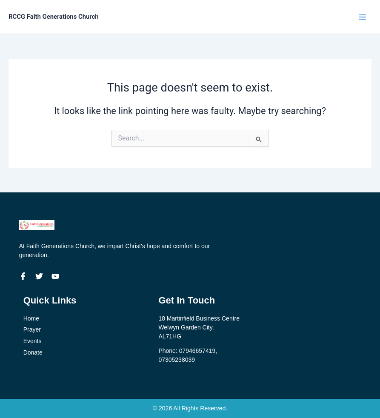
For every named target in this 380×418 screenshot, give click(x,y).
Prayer (32, 329)
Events (32, 341)
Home (31, 318)
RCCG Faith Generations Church (58, 17)
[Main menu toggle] (362, 17)
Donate (33, 352)
